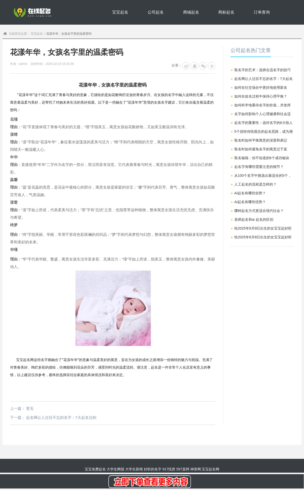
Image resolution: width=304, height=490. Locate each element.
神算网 (195, 469)
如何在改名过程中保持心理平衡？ (260, 96)
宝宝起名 (120, 12)
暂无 (30, 408)
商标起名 (226, 12)
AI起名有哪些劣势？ (250, 193)
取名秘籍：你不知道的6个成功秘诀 (261, 158)
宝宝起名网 (25, 360)
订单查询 (262, 12)
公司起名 (156, 12)
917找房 (168, 469)
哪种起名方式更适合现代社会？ (259, 211)
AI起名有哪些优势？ (250, 202)
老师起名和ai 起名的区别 (253, 219)
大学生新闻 (134, 469)
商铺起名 (191, 12)
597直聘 (182, 469)
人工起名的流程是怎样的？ (255, 184)
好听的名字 (152, 469)
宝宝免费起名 (95, 469)
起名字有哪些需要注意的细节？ (259, 167)
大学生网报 (115, 469)
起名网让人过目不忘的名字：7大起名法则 (61, 417)
